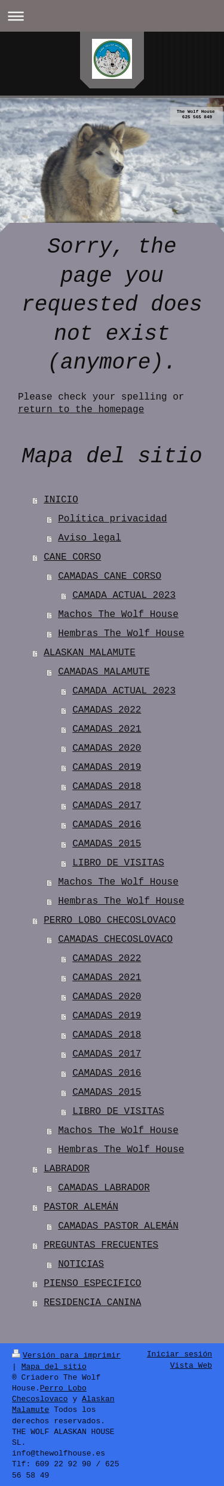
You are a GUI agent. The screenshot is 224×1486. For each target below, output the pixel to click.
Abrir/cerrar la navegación (112, 16)
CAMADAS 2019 (106, 767)
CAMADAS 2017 (106, 805)
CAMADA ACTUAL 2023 (124, 595)
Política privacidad (112, 519)
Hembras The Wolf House (121, 633)
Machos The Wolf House (118, 614)
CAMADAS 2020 (106, 748)
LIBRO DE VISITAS (118, 863)
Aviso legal (89, 538)
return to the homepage (81, 409)
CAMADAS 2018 (106, 786)
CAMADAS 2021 (106, 729)
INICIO (61, 499)
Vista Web (191, 1366)
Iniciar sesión (179, 1354)
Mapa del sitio (54, 1366)
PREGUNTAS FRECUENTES (101, 1245)
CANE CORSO (72, 557)
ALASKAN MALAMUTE (90, 652)
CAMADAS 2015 (106, 844)
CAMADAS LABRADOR (104, 1188)
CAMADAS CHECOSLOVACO (115, 939)
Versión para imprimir (66, 1354)
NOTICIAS (81, 1264)
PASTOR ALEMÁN (81, 1207)
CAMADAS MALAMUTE (104, 671)
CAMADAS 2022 (106, 710)
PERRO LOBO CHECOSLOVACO (110, 920)
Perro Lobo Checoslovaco (49, 1393)
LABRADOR (67, 1168)
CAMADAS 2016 (106, 824)
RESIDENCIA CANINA (92, 1302)
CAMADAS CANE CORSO (109, 576)
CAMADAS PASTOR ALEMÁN (118, 1226)
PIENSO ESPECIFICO (92, 1283)
